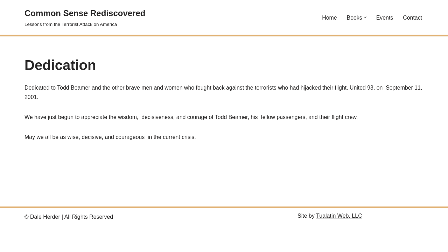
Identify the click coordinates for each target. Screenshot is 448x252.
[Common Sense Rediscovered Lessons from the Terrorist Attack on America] (84, 17)
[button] (365, 17)
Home (329, 17)
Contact (412, 17)
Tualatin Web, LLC (339, 242)
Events (384, 17)
